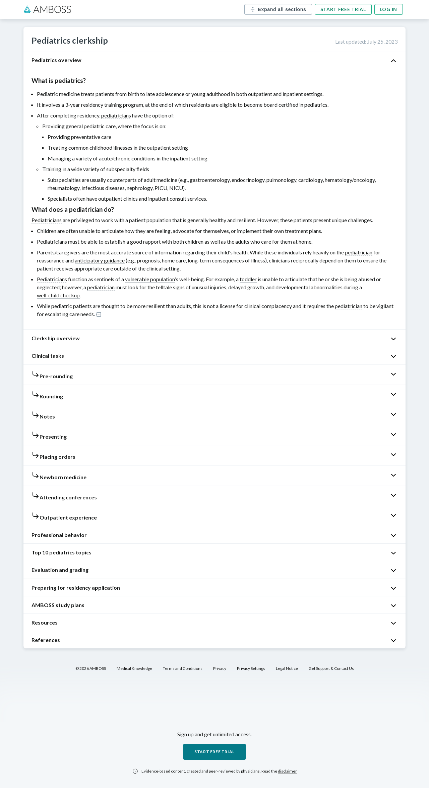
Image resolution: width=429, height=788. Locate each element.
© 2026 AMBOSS (90, 668)
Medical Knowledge (134, 668)
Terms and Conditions (182, 668)
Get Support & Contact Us (331, 668)
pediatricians (116, 115)
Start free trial (343, 9)
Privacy (219, 668)
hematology (338, 180)
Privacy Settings (251, 668)
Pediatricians (47, 220)
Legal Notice (287, 668)
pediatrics (315, 104)
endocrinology (248, 180)
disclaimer (287, 771)
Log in (388, 9)
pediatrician (358, 252)
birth (133, 94)
